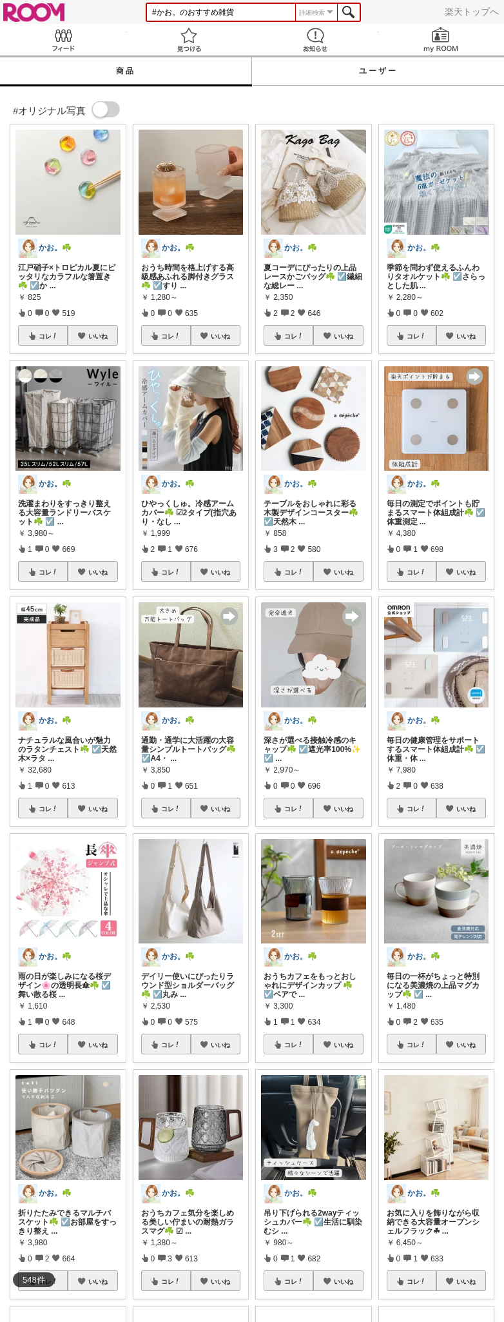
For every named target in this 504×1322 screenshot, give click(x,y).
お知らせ (315, 39)
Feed (63, 39)
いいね (98, 336)
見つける (189, 39)
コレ (48, 336)
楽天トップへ (472, 11)
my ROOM (441, 39)
